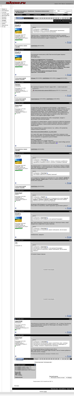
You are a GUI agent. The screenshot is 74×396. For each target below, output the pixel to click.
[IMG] (16, 374)
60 (42, 18)
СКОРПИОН (34, 45)
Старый (58, 78)
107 (53, 18)
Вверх (72, 388)
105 (49, 18)
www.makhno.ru (62, 388)
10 (40, 18)
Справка (28, 14)
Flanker (17, 85)
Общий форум (31, 11)
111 (63, 18)
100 (44, 18)
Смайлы (17, 373)
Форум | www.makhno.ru (22, 11)
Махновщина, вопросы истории (42, 11)
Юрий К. (18, 25)
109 (58, 18)
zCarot (45, 391)
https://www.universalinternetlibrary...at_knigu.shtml (44, 131)
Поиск (69, 14)
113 (67, 18)
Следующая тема (47, 362)
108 (56, 18)
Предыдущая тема (39, 362)
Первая (36, 18)
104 (46, 18)
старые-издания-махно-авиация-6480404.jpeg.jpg (45, 90)
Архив (68, 388)
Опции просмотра (66, 20)
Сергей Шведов (35, 99)
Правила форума (18, 377)
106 (51, 18)
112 (65, 18)
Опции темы (57, 20)
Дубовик (33, 78)
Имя (55, 10)
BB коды (17, 372)
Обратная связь (54, 388)
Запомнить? (68, 11)
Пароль (55, 12)
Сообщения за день (58, 14)
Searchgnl (18, 105)
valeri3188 (18, 321)
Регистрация (19, 14)
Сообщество (37, 14)
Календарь (47, 14)
